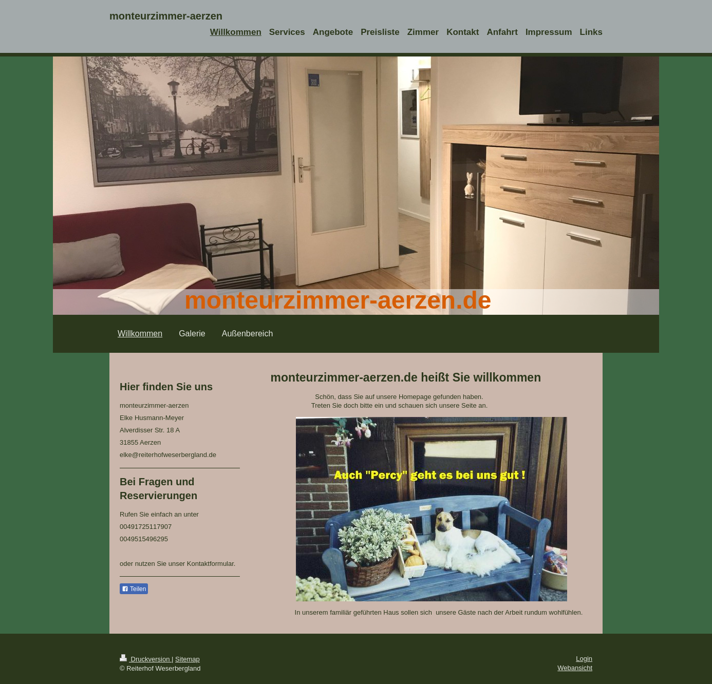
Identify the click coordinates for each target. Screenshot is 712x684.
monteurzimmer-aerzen (165, 16)
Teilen (134, 589)
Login (584, 658)
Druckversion (146, 659)
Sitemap (187, 659)
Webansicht (574, 668)
